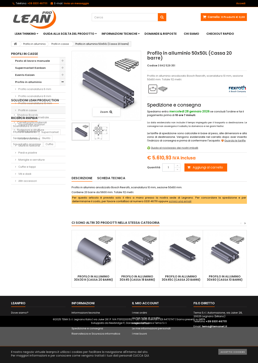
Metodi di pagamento (86, 339)
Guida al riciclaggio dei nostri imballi (174, 148)
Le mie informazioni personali (151, 344)
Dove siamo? (19, 329)
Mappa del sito (21, 339)
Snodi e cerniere (29, 138)
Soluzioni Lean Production (35, 191)
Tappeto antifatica (50, 282)
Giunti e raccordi (29, 146)
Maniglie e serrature (31, 160)
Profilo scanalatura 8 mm (34, 96)
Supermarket (50, 246)
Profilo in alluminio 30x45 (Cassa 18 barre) (137, 278)
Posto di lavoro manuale (32, 61)
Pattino (17, 294)
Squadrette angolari (31, 124)
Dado (16, 270)
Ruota (46, 264)
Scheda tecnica (111, 178)
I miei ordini (139, 329)
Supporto (31, 270)
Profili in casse (27, 110)
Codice (152, 65)
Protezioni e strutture (30, 221)
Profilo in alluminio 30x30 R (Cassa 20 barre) (93, 278)
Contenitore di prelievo (28, 276)
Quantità (153, 167)
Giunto (46, 252)
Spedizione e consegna (87, 344)
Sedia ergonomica (43, 288)
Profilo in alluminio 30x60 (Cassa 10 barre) (225, 278)
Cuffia (49, 258)
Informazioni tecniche (119, 34)
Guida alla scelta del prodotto (68, 34)
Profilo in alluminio (28, 82)
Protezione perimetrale (33, 117)
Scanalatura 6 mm (25, 264)
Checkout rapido (220, 34)
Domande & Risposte (161, 34)
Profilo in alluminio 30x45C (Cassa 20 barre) (181, 278)
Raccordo (19, 288)
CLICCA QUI (141, 356)
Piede (58, 264)
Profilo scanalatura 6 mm (34, 89)
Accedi (240, 3)
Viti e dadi (24, 174)
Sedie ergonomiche (30, 199)
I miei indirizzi (140, 339)
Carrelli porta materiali (32, 213)
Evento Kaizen (25, 75)
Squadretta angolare (27, 258)
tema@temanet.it (214, 342)
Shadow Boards (27, 206)
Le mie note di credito (146, 334)
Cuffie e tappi (27, 167)
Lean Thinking (25, 34)
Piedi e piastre (27, 153)
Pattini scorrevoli (29, 131)
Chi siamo (191, 34)
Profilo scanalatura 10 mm (35, 103)
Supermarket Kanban (30, 68)
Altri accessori (27, 181)
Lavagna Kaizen (23, 282)
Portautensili (21, 300)
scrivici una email (180, 201)
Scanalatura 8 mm (25, 252)
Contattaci (18, 334)
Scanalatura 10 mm (25, 240)
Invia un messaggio (76, 3)
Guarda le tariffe (235, 140)
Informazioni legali (84, 334)
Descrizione (82, 178)
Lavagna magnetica (40, 294)
